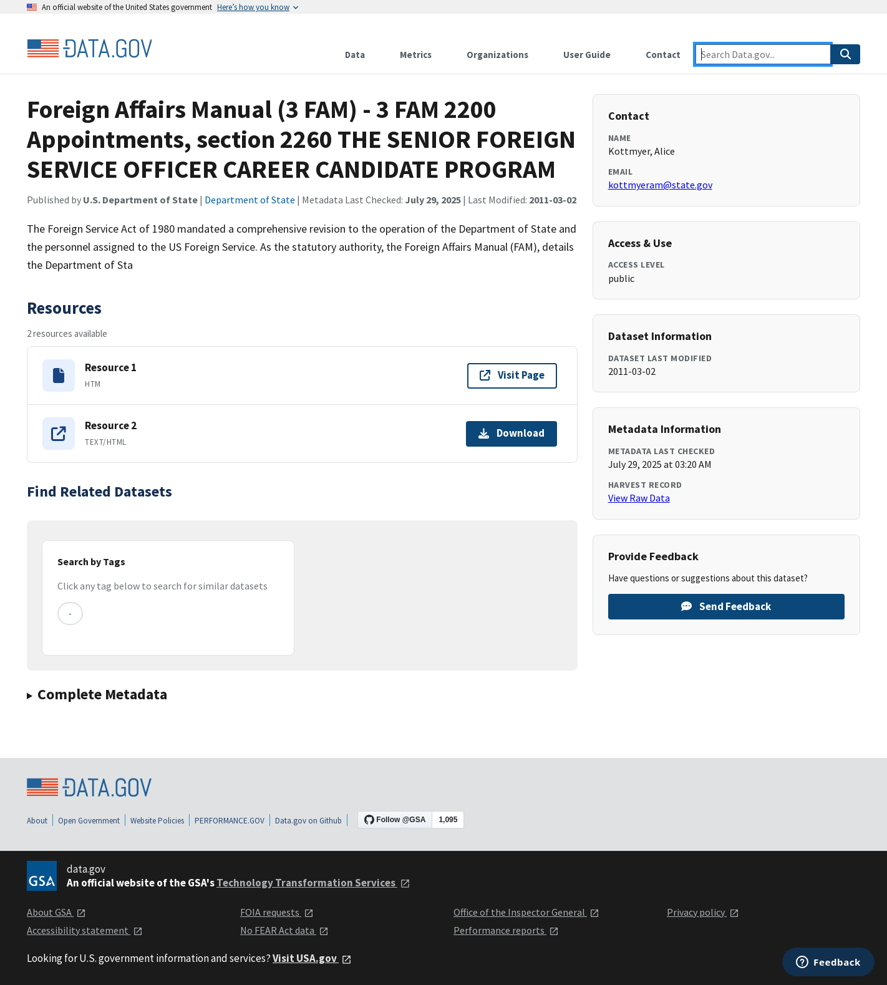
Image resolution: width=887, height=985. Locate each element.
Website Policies (157, 820)
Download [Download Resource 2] (511, 433)
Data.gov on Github (308, 820)
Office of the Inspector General (526, 912)
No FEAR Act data (284, 930)
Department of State (250, 199)
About (37, 820)
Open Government (89, 820)
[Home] (89, 49)
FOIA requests (277, 912)
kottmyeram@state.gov (660, 184)
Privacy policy (703, 912)
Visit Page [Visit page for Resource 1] (512, 375)
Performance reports (506, 930)
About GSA (56, 912)
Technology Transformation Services (313, 883)
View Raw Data (639, 498)
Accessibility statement (85, 930)
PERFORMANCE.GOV (229, 820)
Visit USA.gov (312, 958)
